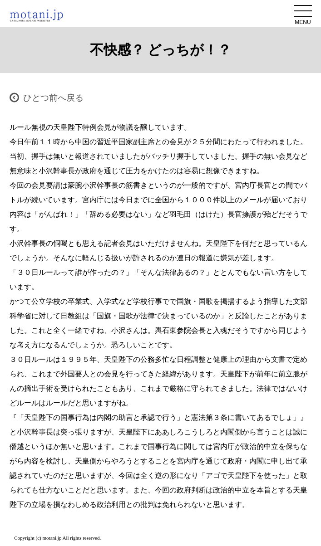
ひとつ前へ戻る (53, 97)
